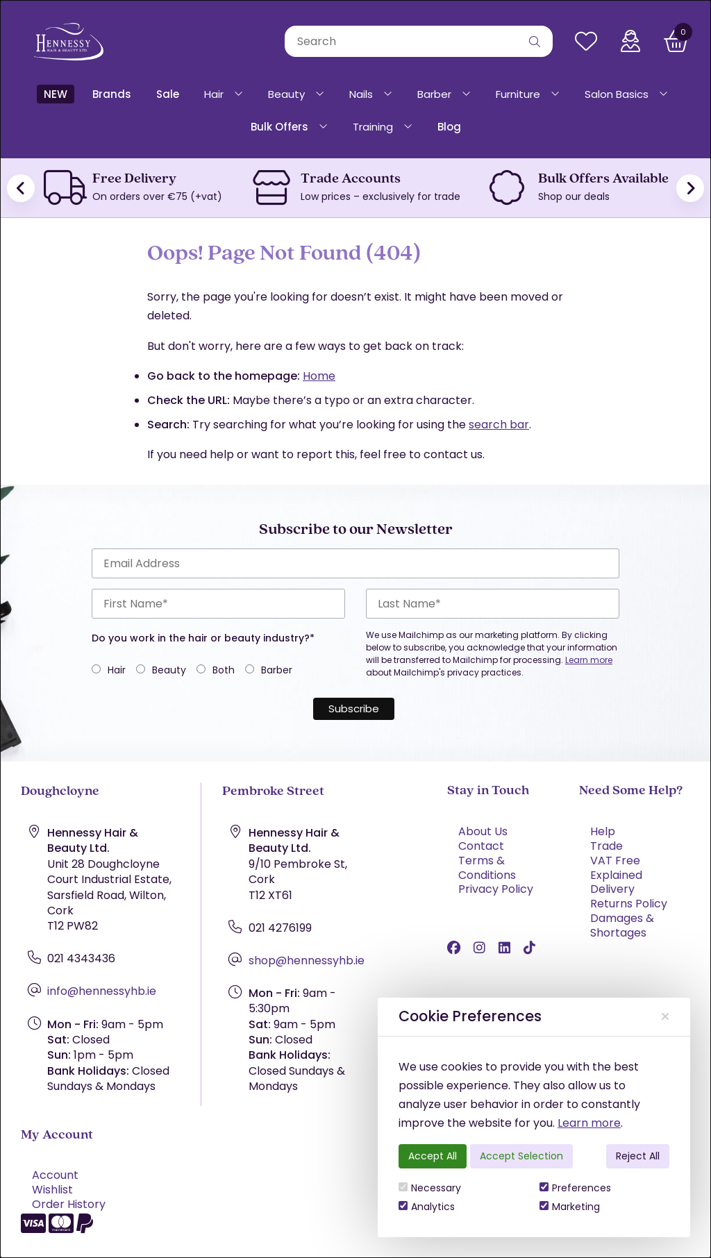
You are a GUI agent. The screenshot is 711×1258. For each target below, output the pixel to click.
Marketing (569, 1207)
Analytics (427, 1207)
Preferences (575, 1188)
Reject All (638, 1156)
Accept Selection (521, 1156)
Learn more (589, 1123)
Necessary (430, 1188)
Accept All (432, 1156)
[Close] (665, 1016)
